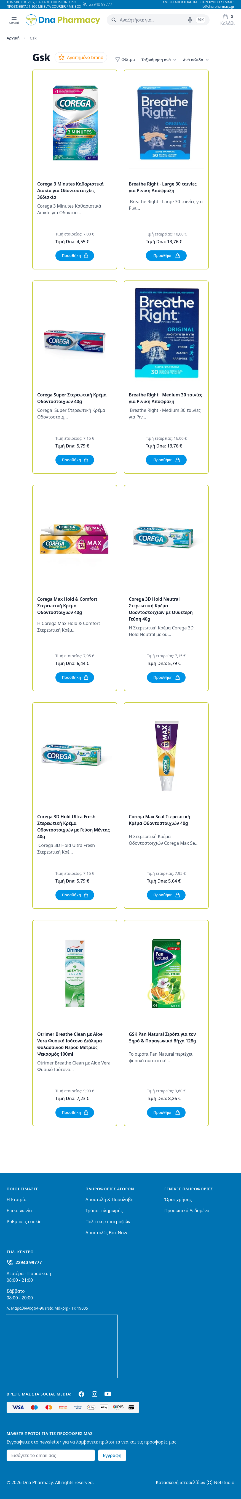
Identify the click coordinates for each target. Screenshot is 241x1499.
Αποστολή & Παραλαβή (109, 1199)
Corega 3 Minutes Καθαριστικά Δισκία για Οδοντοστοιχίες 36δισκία (70, 190)
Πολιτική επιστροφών (107, 1222)
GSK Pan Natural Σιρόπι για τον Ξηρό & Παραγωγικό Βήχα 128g (162, 1037)
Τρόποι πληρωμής (104, 1210)
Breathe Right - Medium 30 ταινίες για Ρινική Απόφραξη (165, 398)
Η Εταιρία (16, 1199)
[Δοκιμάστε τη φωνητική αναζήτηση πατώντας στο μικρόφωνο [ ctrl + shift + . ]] (190, 20)
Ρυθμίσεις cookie (24, 1222)
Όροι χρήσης (178, 1199)
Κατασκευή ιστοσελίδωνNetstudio (195, 1482)
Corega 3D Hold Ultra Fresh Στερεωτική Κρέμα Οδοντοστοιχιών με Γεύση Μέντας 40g (73, 826)
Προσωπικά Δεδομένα (187, 1210)
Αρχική (13, 38)
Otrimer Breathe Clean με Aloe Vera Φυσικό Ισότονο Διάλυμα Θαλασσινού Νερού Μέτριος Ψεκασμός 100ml (70, 1044)
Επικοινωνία (19, 1210)
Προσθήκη (75, 255)
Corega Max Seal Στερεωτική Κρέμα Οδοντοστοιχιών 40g (159, 820)
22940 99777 (28, 1262)
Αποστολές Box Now (106, 1233)
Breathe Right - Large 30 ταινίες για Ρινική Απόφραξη (163, 187)
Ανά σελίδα (196, 60)
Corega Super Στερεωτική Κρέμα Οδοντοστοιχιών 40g (72, 398)
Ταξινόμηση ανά (158, 60)
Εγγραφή (112, 1455)
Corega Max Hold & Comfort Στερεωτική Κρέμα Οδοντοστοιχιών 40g (67, 605)
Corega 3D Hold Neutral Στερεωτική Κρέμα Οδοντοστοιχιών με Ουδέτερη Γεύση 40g (161, 609)
